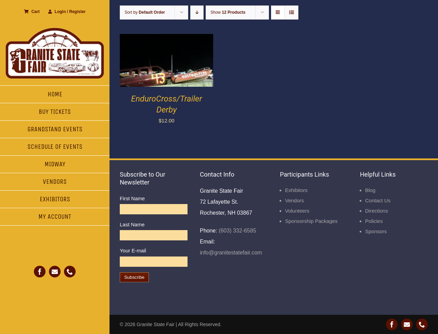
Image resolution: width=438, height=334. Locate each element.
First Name (132, 198)
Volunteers (297, 211)
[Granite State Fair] (54, 30)
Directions (376, 211)
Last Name (132, 224)
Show (227, 12)
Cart (32, 11)
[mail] (55, 271)
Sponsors (376, 231)
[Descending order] (197, 12)
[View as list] (291, 12)
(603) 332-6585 (236, 231)
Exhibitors (296, 190)
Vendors (294, 200)
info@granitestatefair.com (231, 252)
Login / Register (67, 11)
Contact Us (377, 200)
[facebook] (40, 271)
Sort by (145, 12)
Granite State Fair (156, 324)
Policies (374, 221)
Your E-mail (133, 250)
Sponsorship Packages (311, 221)
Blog (370, 190)
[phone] (70, 271)
